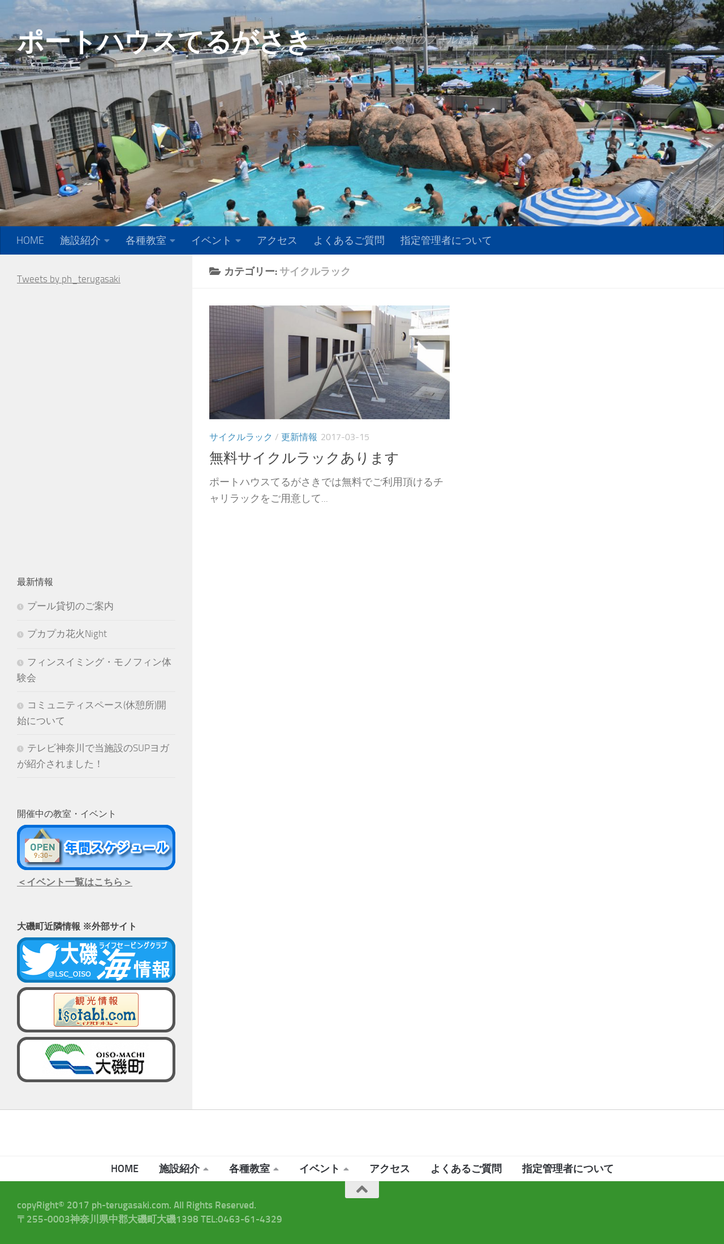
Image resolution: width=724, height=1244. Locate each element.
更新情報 (299, 437)
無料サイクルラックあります (304, 458)
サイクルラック (241, 437)
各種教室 (146, 240)
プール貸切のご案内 (70, 606)
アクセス (277, 240)
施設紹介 (80, 240)
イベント (211, 240)
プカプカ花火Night (67, 633)
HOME (30, 240)
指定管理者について (446, 240)
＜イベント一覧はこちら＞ (74, 882)
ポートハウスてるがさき (164, 41)
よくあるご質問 (349, 240)
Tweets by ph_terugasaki (68, 279)
